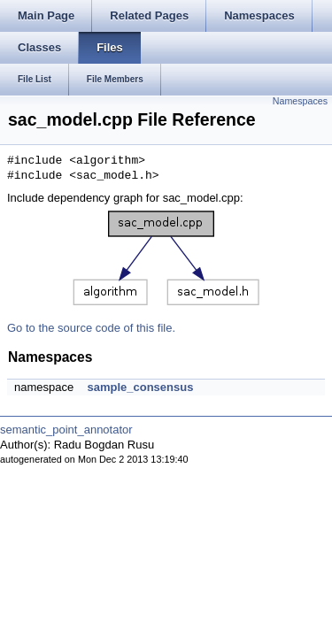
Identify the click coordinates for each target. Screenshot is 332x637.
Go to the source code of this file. (91, 327)
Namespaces (300, 101)
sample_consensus (140, 387)
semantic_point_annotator (66, 429)
